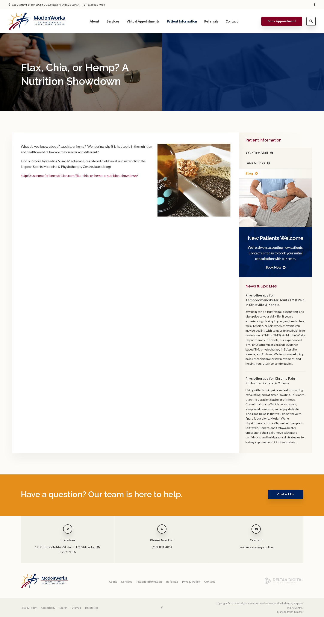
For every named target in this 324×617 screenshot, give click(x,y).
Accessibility (48, 607)
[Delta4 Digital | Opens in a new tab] (284, 583)
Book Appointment (281, 21)
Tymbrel (298, 611)
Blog (249, 173)
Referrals (211, 21)
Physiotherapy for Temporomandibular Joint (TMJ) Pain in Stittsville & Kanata (274, 300)
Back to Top (91, 607)
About (94, 21)
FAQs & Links (255, 163)
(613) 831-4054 (96, 4)
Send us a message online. (256, 547)
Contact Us (285, 494)
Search (310, 21)
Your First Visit (256, 153)
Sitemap (76, 607)
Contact (232, 21)
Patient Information (182, 21)
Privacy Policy (191, 581)
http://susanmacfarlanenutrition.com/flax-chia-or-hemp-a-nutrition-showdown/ (79, 175)
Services (113, 21)
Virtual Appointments (143, 21)
